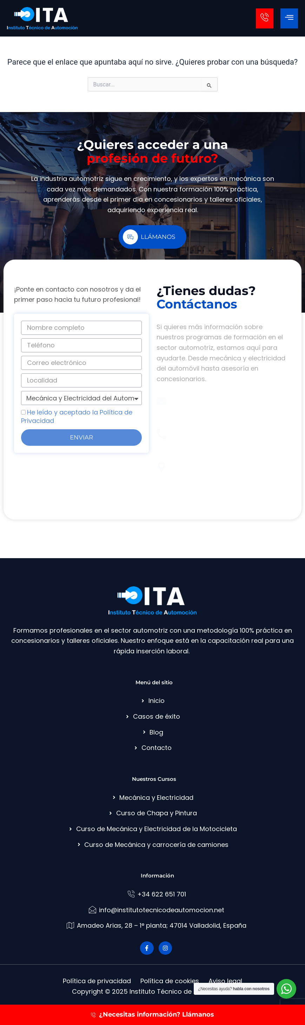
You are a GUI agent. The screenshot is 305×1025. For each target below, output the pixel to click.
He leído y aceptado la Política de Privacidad (76, 416)
